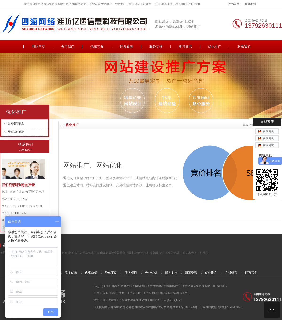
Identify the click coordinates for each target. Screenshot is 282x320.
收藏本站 (250, 4)
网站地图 (223, 307)
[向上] (272, 310)
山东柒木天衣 (188, 253)
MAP (232, 307)
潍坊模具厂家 (90, 253)
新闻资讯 (185, 46)
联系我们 (244, 46)
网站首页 (38, 46)
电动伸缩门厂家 (72, 253)
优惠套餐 (97, 46)
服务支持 (155, 46)
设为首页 (233, 4)
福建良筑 (158, 253)
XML (239, 307)
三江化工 (203, 253)
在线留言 (231, 272)
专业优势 (151, 272)
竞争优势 (71, 272)
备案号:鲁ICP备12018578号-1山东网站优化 (190, 307)
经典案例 (126, 46)
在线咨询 (268, 118)
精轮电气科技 (143, 253)
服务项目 (131, 272)
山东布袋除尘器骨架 (112, 253)
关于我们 (67, 46)
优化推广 (214, 46)
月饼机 (130, 253)
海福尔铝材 (172, 253)
